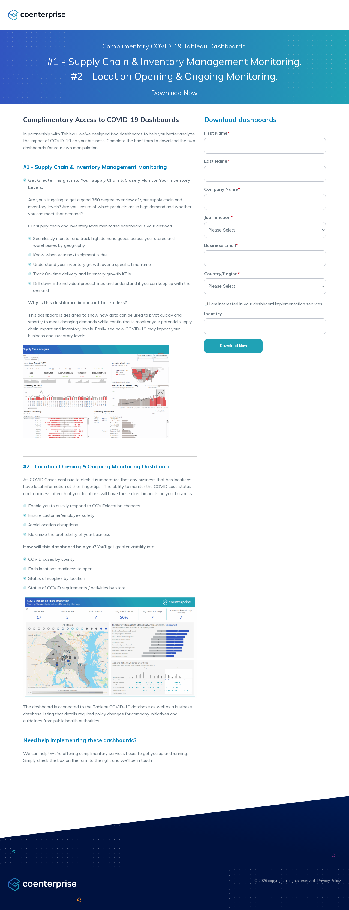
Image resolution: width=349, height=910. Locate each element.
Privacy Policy (329, 880)
